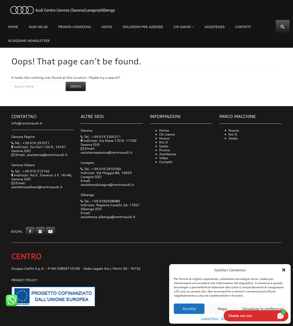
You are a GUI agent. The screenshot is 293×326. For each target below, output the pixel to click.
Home (13, 27)
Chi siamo (182, 27)
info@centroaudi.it (26, 123)
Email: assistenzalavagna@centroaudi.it (107, 183)
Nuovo (164, 138)
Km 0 (163, 142)
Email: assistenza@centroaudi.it (41, 155)
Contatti (243, 27)
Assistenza (214, 27)
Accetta (189, 309)
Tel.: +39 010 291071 (30, 143)
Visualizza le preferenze (263, 309)
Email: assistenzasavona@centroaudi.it (106, 150)
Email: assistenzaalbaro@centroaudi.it (36, 185)
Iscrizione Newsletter (29, 41)
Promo (164, 150)
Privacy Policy (24, 280)
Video (163, 158)
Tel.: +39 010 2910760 (101, 169)
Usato (106, 27)
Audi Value (38, 27)
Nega (222, 309)
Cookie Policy (210, 318)
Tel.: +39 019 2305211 (101, 137)
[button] (283, 270)
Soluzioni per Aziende (143, 27)
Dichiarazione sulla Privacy (239, 318)
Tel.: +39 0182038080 (100, 201)
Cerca (75, 86)
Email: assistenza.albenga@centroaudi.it (108, 215)
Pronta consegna (74, 27)
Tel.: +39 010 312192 (30, 171)
